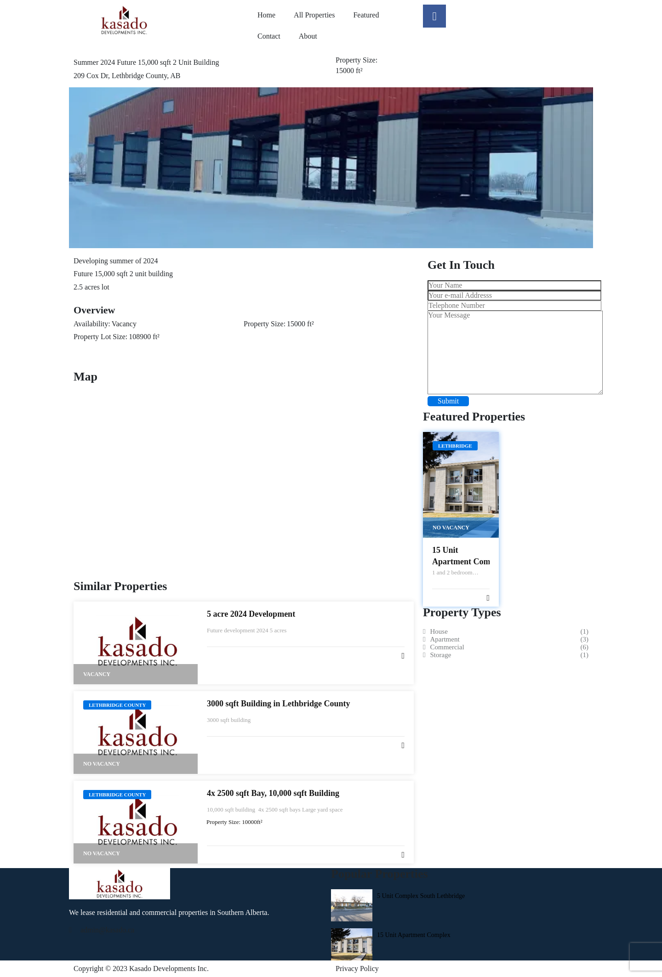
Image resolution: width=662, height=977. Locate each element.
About (308, 36)
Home (266, 15)
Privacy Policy (357, 968)
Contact (268, 36)
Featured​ (366, 15)
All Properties (314, 15)
